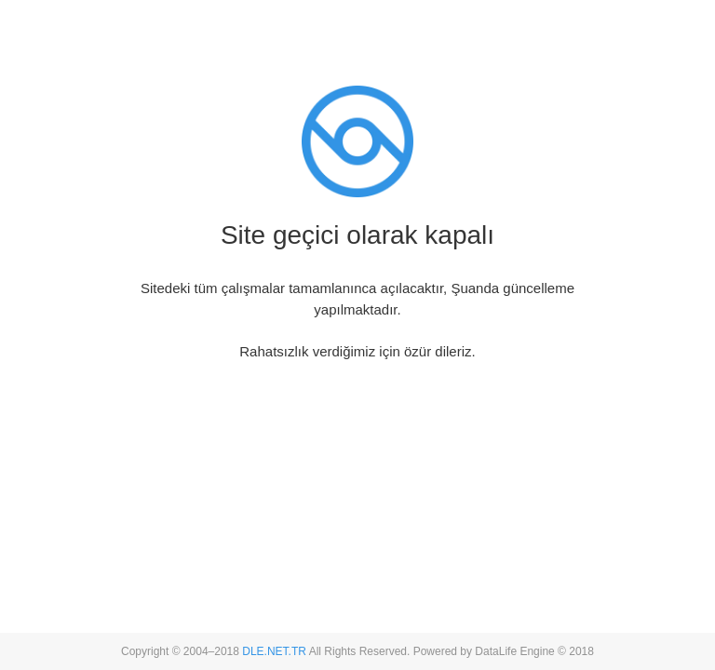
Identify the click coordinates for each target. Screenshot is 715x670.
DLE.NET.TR (274, 651)
